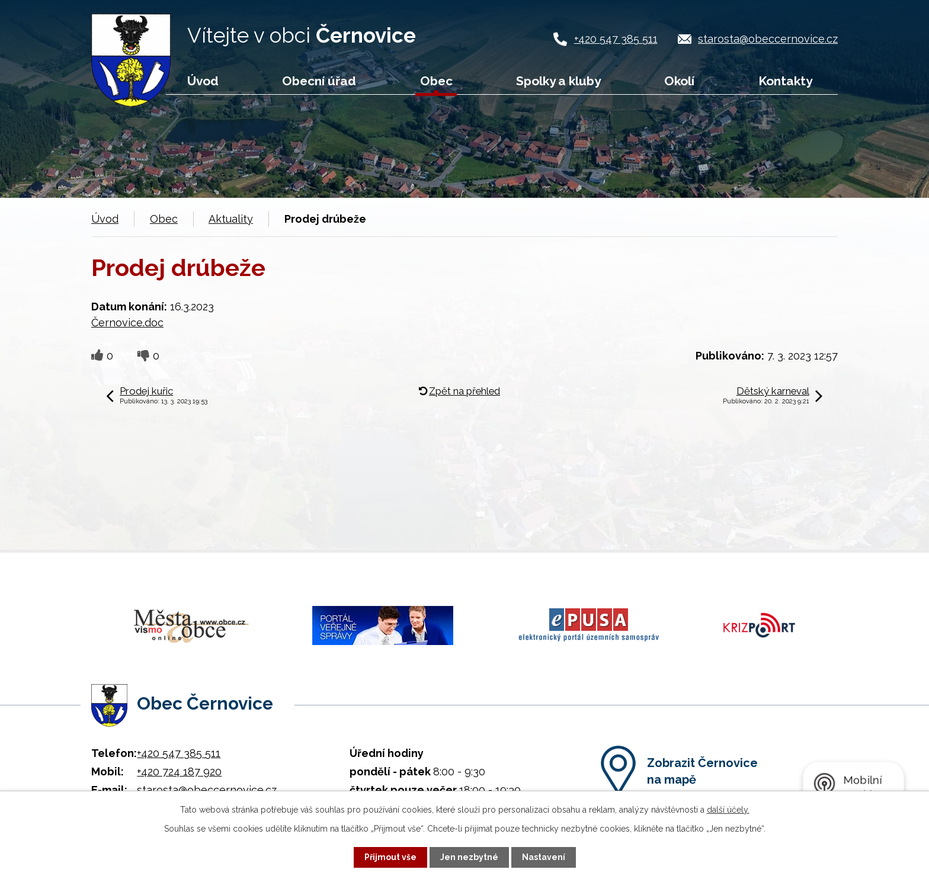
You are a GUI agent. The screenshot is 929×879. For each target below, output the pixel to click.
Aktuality (231, 219)
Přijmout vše (390, 857)
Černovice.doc (127, 322)
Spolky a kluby (558, 80)
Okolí (679, 80)
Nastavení (543, 857)
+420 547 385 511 (616, 39)
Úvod (203, 80)
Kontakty (785, 80)
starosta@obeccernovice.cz (768, 39)
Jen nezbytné (469, 857)
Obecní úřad (319, 80)
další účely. (728, 809)
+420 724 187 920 (179, 771)
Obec (436, 80)
